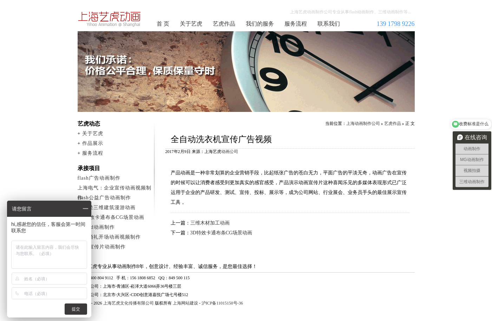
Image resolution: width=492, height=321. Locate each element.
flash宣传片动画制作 (102, 246)
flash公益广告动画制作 (104, 197)
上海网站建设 (185, 303)
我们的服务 (260, 24)
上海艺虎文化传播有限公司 (128, 303)
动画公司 (229, 151)
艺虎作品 (224, 24)
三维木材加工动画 (210, 223)
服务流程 (295, 24)
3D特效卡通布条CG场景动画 (221, 232)
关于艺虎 (191, 24)
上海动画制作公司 (110, 19)
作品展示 (92, 143)
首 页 (163, 24)
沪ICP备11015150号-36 (222, 303)
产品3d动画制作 (96, 227)
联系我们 (328, 24)
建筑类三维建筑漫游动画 (107, 207)
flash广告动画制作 (99, 178)
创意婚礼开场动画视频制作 (109, 237)
